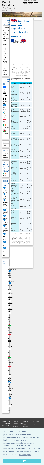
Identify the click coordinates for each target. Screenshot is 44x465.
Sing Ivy (9, 409)
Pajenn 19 (14, 72)
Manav (5, 121)
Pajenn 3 (27, 64)
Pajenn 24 (27, 74)
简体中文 (31, 3)
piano (29, 169)
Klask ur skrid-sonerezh (5, 155)
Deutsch (25, 2)
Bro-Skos (4, 108)
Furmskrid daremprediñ (16, 427)
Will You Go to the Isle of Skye (5, 205)
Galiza (5, 116)
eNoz (24, 424)
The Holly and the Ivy (9, 319)
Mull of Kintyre (13, 127)
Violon (5, 70)
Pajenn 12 (27, 68)
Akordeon (6, 27)
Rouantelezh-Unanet (17, 42)
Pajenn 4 (15, 66)
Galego (36, 2)
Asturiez (5, 89)
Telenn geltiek (5, 62)
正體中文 (25, 3)
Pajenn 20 (21, 72)
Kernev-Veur (5, 102)
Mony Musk (13, 87)
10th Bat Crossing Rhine (10, 387)
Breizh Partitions (8, 4)
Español (35, 0)
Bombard (6, 31)
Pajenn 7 (15, 67)
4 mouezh (29, 185)
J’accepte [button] (22, 461)
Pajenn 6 (27, 66)
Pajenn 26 (24, 75)
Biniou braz (5, 45)
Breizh (5, 95)
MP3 (4, 145)
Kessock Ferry (5, 213)
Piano (5, 67)
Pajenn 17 (21, 71)
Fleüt (4, 50)
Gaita (4, 53)
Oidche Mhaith (13, 173)
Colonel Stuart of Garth (5, 230)
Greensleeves (12, 293)
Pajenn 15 (27, 70)
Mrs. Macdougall (15, 110)
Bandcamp (25, 428)
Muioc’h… (6, 74)
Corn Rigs (4, 197)
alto (28, 88)
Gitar (4, 57)
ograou (29, 180)
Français (25, 0)
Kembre (5, 133)
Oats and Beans (14, 168)
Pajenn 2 (21, 64)
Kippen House (5, 223)
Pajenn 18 (27, 71)
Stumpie (5, 218)
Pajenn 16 (14, 71)
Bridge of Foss (5, 191)
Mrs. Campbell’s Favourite (14, 93)
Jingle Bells (9, 379)
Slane (4, 175)
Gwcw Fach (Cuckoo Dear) (10, 361)
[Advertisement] (21, 54)
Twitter (34, 424)
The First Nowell (10, 345)
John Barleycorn (11, 338)
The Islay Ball (4, 238)
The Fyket (5, 245)
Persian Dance (13, 218)
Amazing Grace (10, 298)
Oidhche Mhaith (14, 179)
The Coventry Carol (10, 353)
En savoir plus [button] (25, 455)
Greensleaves (12, 281)
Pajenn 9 (27, 67)
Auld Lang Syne (9, 275)
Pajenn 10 (14, 68)
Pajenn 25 (18, 75)
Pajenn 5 (21, 66)
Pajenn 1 (15, 64)
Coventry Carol (10, 395)
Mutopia (25, 426)
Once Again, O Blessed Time (14, 186)
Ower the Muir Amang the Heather (15, 193)
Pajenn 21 (27, 72)
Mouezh (5, 35)
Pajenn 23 (21, 74)
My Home (14, 133)
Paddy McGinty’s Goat (14, 212)
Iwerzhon (6, 127)
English (30, 0)
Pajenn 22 (14, 74)
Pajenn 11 (21, 68)
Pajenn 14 (21, 70)
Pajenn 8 (21, 67)
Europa (17, 41)
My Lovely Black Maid (5, 253)
